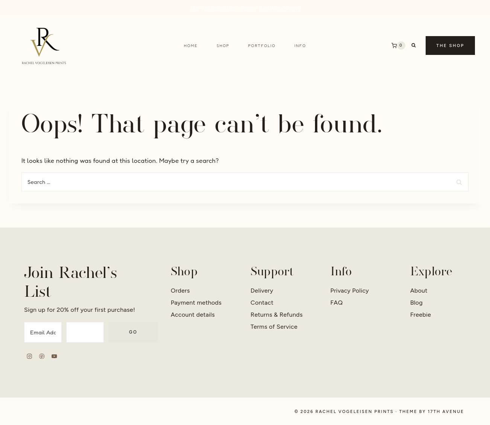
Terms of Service (274, 326)
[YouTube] (54, 356)
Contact (262, 302)
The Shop (450, 45)
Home (191, 45)
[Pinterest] (42, 356)
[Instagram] (29, 356)
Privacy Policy (349, 290)
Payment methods (196, 302)
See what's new (279, 8)
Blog (416, 302)
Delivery (262, 290)
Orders (180, 290)
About (419, 290)
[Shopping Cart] (398, 45)
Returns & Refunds (277, 314)
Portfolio (262, 45)
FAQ (336, 302)
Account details (193, 314)
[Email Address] (43, 332)
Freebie (420, 314)
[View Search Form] (413, 45)
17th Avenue (446, 411)
